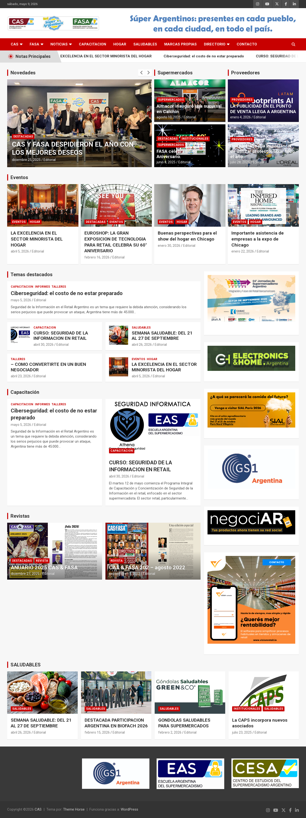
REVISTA (42, 560)
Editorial (50, 160)
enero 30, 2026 (169, 245)
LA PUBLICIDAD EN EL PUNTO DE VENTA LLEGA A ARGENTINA (263, 108)
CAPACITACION (92, 44)
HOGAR (119, 44)
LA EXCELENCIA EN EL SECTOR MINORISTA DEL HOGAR (112, 56)
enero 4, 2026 (240, 117)
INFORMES (42, 286)
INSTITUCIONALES (195, 138)
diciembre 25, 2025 (26, 160)
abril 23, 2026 (21, 376)
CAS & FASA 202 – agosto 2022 (147, 568)
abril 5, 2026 (20, 251)
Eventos (19, 177)
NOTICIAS (59, 44)
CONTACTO (247, 44)
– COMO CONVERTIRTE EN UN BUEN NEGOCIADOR (48, 367)
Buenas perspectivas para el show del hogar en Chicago (187, 236)
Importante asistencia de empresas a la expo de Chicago (257, 238)
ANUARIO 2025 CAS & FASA (44, 568)
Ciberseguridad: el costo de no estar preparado (213, 56)
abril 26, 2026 (142, 344)
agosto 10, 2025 (169, 117)
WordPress (129, 809)
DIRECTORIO (214, 44)
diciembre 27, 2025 (25, 574)
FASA (34, 44)
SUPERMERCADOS (171, 99)
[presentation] (141, 72)
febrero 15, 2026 (97, 732)
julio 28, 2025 (240, 162)
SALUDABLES (145, 44)
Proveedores (245, 73)
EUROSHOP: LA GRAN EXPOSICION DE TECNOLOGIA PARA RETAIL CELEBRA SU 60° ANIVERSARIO (115, 241)
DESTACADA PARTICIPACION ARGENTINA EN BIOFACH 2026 (116, 723)
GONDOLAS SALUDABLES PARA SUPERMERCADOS (184, 723)
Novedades (23, 73)
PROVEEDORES (242, 99)
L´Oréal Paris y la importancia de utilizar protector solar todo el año (262, 151)
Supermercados (175, 73)
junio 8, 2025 (166, 162)
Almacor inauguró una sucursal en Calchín (189, 108)
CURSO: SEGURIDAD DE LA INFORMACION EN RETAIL (60, 335)
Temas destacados (32, 274)
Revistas (20, 516)
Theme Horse (74, 809)
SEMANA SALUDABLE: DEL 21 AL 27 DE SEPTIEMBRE (162, 335)
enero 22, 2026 (242, 251)
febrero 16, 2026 (96, 257)
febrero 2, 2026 (169, 732)
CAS (14, 44)
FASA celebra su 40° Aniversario (178, 153)
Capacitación (25, 392)
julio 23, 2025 (242, 732)
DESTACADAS (23, 136)
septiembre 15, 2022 (124, 574)
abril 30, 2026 (43, 344)
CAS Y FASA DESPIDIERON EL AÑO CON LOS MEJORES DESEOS (73, 148)
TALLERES (59, 286)
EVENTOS (19, 222)
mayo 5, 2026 (21, 300)
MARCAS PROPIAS (180, 44)
